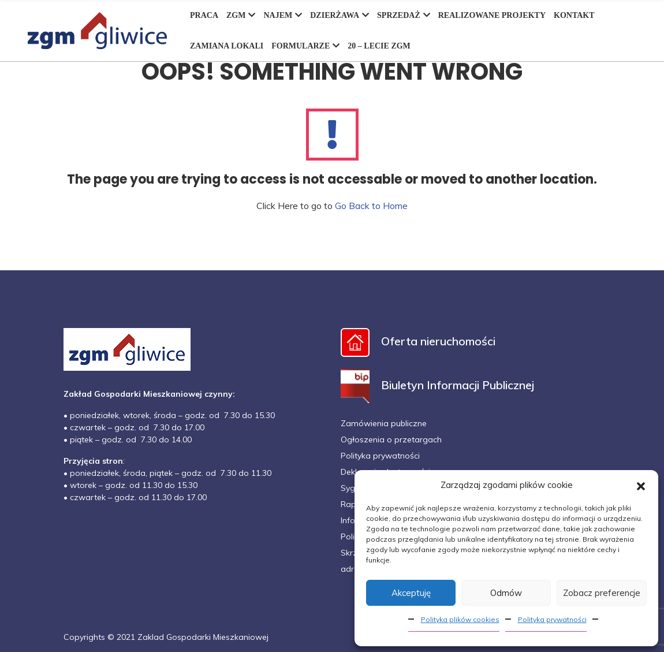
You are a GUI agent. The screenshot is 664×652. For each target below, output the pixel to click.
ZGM (240, 15)
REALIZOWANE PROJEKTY (492, 15)
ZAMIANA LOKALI (226, 46)
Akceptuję (411, 592)
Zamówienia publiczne (384, 423)
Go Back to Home (371, 205)
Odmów (506, 592)
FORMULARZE (305, 46)
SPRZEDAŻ (403, 15)
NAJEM (282, 15)
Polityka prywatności (552, 619)
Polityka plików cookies (460, 619)
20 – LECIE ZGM (379, 46)
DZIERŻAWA (339, 15)
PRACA (204, 15)
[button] (641, 485)
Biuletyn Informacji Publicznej (437, 385)
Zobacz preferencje (601, 592)
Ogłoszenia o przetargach (391, 439)
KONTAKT (574, 15)
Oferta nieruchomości (418, 341)
